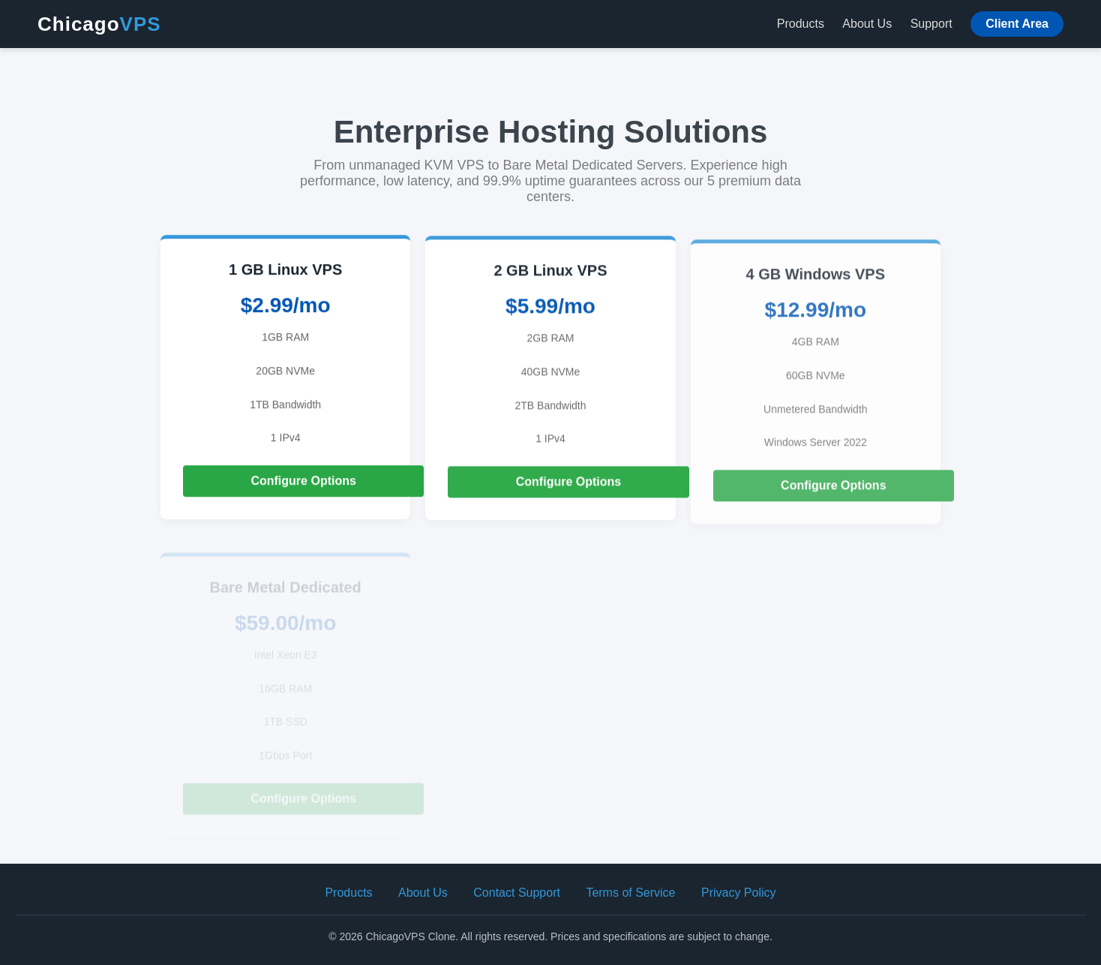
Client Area (1017, 23)
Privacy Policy (738, 892)
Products (800, 23)
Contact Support (516, 892)
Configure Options (303, 480)
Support (931, 23)
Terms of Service (630, 892)
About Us (867, 23)
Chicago (99, 24)
